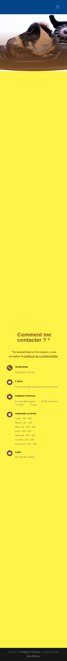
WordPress (33, 656)
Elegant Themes (31, 652)
